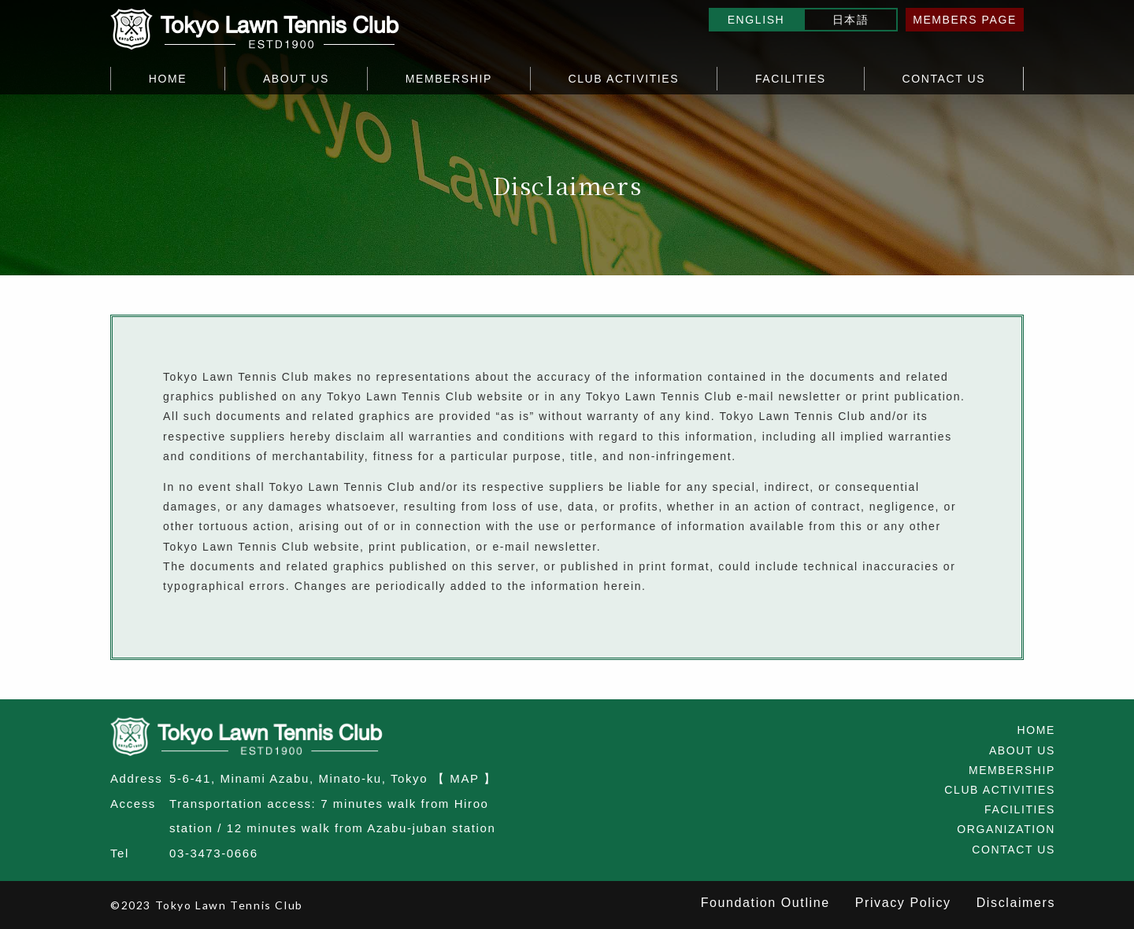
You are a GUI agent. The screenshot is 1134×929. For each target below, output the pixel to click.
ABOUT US (296, 78)
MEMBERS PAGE (965, 19)
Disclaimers (1015, 902)
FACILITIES (790, 78)
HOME (168, 78)
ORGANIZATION (1006, 829)
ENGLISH (756, 19)
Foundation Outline (765, 902)
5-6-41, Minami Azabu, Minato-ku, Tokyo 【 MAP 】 (333, 778)
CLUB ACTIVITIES (624, 78)
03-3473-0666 (213, 853)
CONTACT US (943, 78)
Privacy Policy (903, 902)
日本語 (850, 19)
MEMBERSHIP (449, 78)
